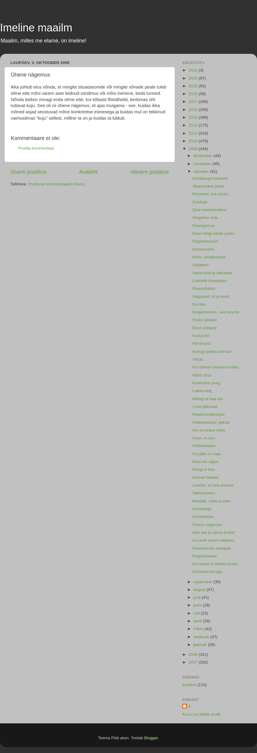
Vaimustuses (203, 493)
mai (197, 613)
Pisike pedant (204, 320)
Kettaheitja (202, 509)
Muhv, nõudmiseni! (209, 257)
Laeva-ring (202, 390)
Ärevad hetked (205, 477)
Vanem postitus (149, 172)
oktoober (201, 171)
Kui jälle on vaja (206, 454)
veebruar (201, 637)
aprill (198, 621)
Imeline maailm (36, 28)
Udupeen (200, 265)
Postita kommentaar (36, 148)
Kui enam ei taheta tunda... (216, 564)
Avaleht (88, 172)
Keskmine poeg (206, 383)
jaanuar (200, 644)
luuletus (189, 684)
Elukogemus (203, 225)
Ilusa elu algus (205, 461)
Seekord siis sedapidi (211, 548)
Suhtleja (199, 202)
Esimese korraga (207, 571)
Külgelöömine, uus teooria (215, 312)
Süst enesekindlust (209, 210)
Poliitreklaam (203, 445)
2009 (194, 149)
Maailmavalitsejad (208, 414)
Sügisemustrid (205, 241)
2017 (194, 101)
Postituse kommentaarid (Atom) (56, 184)
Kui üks (199, 304)
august (199, 589)
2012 (194, 125)
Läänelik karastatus (209, 280)
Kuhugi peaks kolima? (212, 351)
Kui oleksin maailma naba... (217, 367)
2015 (194, 117)
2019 (194, 86)
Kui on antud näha (208, 430)
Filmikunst (201, 343)
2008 (194, 654)
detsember (203, 155)
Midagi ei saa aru (207, 399)
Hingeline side (205, 217)
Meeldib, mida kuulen (211, 501)
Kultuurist (200, 335)
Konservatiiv (203, 249)
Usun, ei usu (203, 438)
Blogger (151, 738)
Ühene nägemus (207, 524)
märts (199, 629)
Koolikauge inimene (210, 178)
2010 (194, 141)
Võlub (197, 359)
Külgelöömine (204, 556)
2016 (194, 109)
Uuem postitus (28, 172)
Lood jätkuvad (205, 406)
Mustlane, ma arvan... (211, 194)
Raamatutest (203, 288)
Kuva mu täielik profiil (201, 714)
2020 (194, 78)
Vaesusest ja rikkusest (212, 273)
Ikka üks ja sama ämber (213, 532)
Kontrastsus (203, 516)
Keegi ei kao (203, 469)
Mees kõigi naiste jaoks (213, 233)
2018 (194, 94)
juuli (197, 597)
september (203, 582)
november (202, 163)
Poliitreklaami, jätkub (211, 422)
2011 (194, 133)
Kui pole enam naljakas (213, 540)
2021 (194, 70)
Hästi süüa (202, 375)
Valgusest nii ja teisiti (211, 296)
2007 (194, 662)
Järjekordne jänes (208, 186)
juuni (198, 605)
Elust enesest (204, 328)
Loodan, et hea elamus (212, 485)
